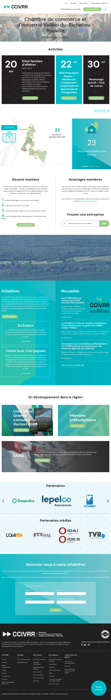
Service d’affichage (38, 678)
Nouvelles (73, 3)
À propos (4, 659)
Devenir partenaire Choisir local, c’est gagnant (70, 670)
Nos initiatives (53, 655)
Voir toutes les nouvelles (71, 365)
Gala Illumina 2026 (22, 662)
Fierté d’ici (67, 666)
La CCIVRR (5, 655)
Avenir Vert (52, 667)
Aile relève (36, 681)
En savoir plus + (66, 317)
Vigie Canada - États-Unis (99, 3)
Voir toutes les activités (23, 659)
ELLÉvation (52, 676)
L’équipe (4, 670)
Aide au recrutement (54, 670)
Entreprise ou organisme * (66, 599)
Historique (4, 662)
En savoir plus (30, 98)
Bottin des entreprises (39, 659)
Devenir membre (25, 225)
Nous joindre (84, 3)
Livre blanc (4, 679)
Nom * (59, 590)
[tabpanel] (91, 140)
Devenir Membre (92, 9)
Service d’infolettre (38, 675)
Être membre (37, 655)
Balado (51, 673)
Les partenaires (6, 676)
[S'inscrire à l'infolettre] (55, 610)
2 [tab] (90, 167)
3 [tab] (96, 167)
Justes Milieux (52, 664)
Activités (20, 655)
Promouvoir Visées (54, 684)
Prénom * (28, 590)
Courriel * (28, 599)
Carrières (4, 673)
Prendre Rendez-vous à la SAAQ (70, 9)
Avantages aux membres (88, 201)
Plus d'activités (100, 111)
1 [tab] (83, 167)
